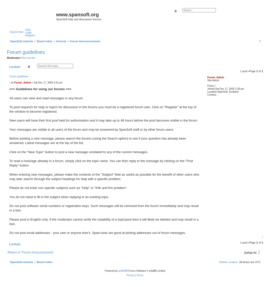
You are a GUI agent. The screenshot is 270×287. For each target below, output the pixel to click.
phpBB (122, 270)
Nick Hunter (28, 57)
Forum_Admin (215, 77)
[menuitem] (28, 30)
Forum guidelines (26, 52)
